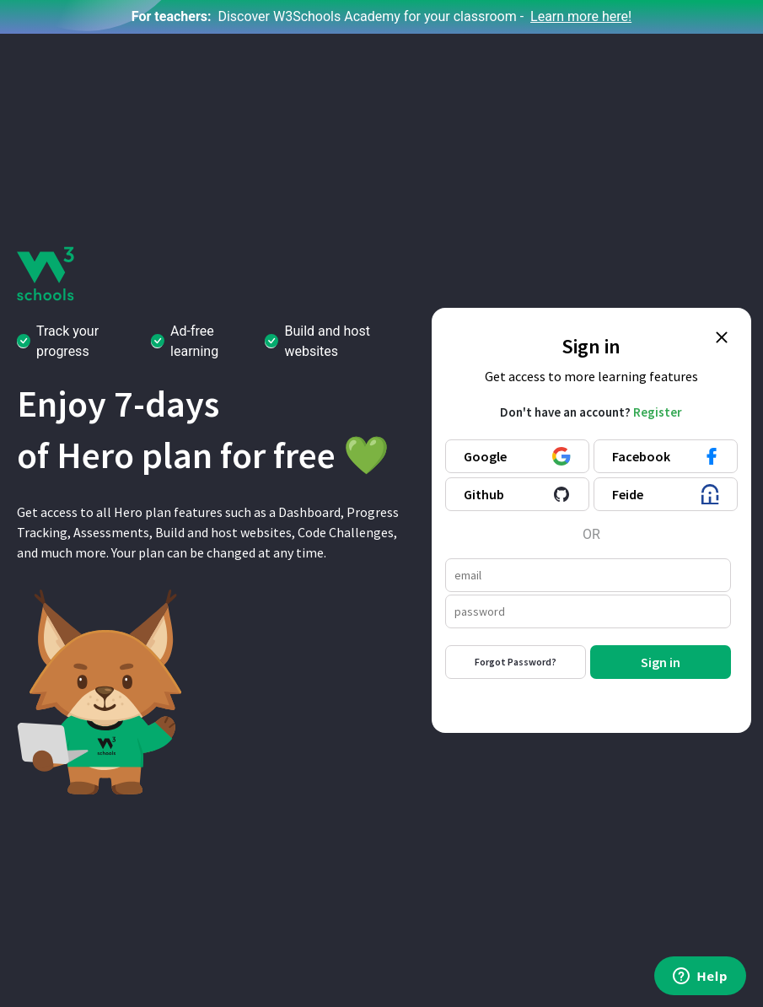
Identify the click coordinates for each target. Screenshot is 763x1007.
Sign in (660, 662)
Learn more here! (580, 16)
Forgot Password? (515, 661)
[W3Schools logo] (46, 273)
